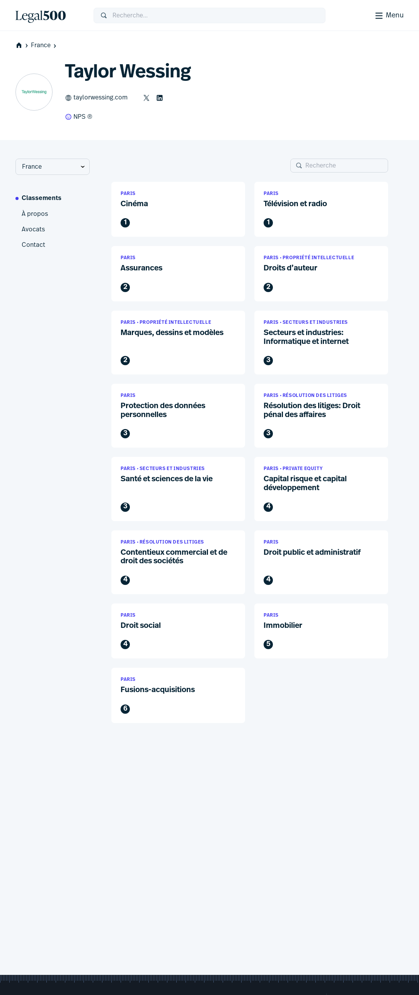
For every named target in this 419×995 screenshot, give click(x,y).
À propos (35, 214)
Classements (41, 198)
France (44, 45)
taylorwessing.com (96, 97)
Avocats (33, 229)
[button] (178, 209)
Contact (33, 245)
